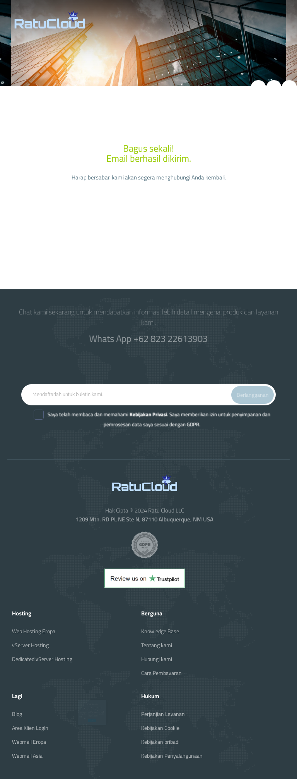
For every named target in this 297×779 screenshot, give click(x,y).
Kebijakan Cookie (160, 728)
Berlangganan (253, 395)
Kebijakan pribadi (160, 742)
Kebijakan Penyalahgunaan (172, 756)
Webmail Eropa (29, 742)
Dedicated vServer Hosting (42, 659)
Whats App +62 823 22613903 (148, 338)
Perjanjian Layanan (163, 714)
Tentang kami (156, 645)
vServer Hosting (30, 645)
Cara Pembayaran (161, 673)
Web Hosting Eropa (33, 631)
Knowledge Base (160, 631)
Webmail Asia (27, 756)
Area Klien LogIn (30, 728)
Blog (17, 714)
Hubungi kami (156, 659)
